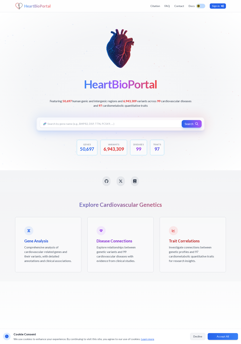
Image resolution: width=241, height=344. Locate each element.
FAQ (167, 6)
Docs (192, 6)
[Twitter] (121, 181)
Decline (197, 336)
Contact (179, 6)
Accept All (223, 336)
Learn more (147, 339)
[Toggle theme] (200, 6)
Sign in (218, 6)
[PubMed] (135, 181)
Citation (155, 6)
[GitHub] (106, 181)
